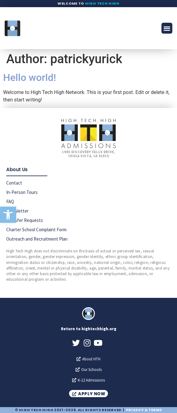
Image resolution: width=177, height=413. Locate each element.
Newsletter (17, 211)
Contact (14, 183)
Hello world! (29, 77)
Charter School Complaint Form (36, 229)
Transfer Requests (24, 220)
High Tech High (102, 3)
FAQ (10, 201)
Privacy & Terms (144, 409)
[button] (8, 215)
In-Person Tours (22, 192)
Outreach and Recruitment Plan (37, 239)
